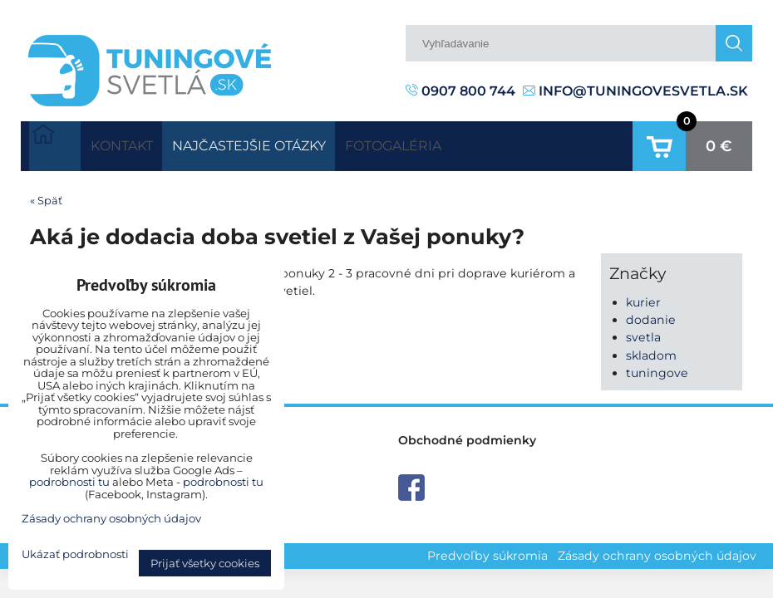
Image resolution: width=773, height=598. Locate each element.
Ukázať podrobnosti (75, 554)
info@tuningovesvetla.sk (635, 91)
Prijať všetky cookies (204, 563)
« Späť (46, 194)
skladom (651, 348)
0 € (719, 143)
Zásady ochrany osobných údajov (657, 549)
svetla (643, 331)
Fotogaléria (457, 142)
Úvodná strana (55, 142)
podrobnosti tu (69, 481)
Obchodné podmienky (467, 433)
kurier (643, 295)
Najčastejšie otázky (287, 142)
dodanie (651, 313)
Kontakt (134, 142)
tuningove (657, 366)
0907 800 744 (460, 91)
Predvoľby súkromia (487, 549)
